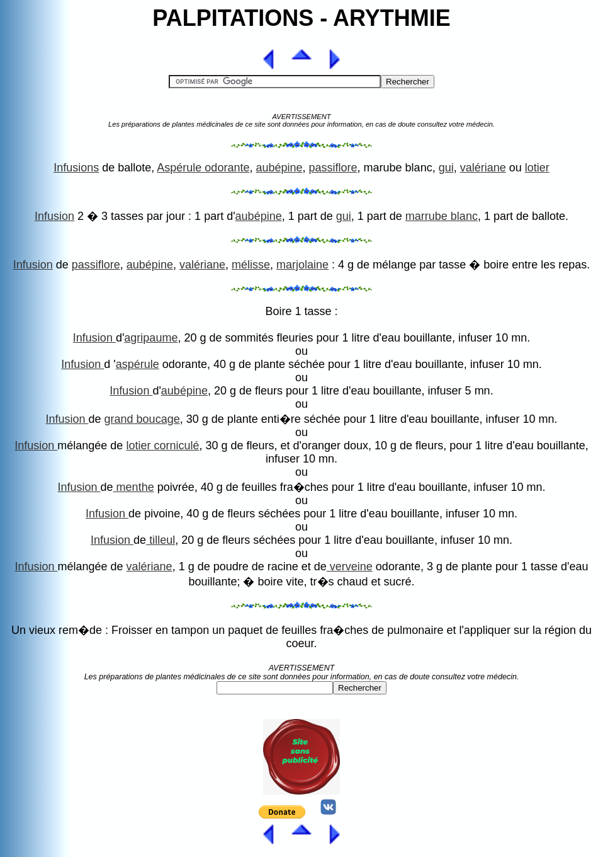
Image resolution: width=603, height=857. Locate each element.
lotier (537, 167)
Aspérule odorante (203, 167)
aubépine (279, 167)
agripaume (151, 337)
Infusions (76, 167)
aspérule (137, 364)
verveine (350, 566)
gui (446, 167)
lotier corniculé (162, 445)
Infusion (54, 216)
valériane (483, 167)
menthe (133, 487)
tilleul (160, 540)
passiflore (333, 167)
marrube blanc (441, 216)
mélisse (251, 264)
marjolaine (302, 264)
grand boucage (142, 419)
